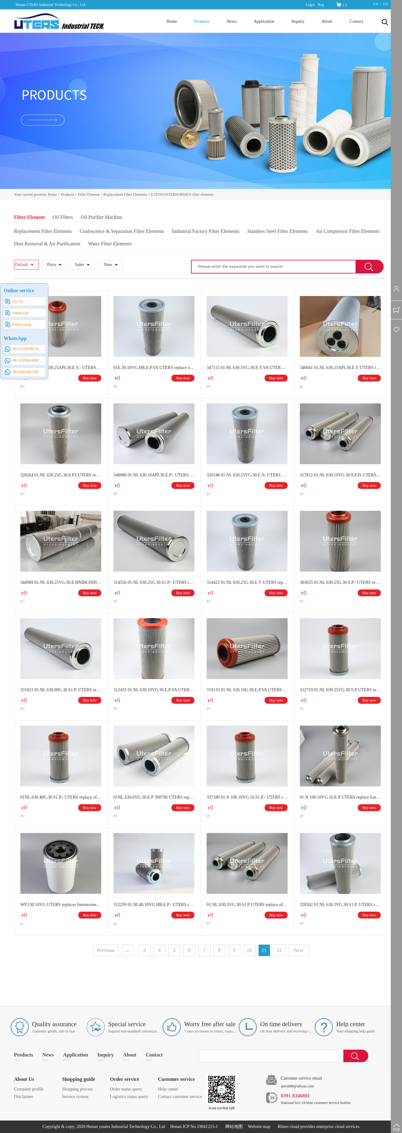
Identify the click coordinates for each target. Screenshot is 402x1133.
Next (298, 950)
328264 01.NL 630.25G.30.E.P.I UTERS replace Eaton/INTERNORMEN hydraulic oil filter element (60, 475)
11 (264, 950)
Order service (124, 1079)
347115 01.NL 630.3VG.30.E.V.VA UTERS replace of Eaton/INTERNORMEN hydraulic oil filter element (247, 367)
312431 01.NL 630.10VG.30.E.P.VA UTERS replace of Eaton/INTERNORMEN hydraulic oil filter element (153, 689)
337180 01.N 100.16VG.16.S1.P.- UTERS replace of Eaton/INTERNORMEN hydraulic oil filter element (247, 797)
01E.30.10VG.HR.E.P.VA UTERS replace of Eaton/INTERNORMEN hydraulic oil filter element (153, 367)
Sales (79, 264)
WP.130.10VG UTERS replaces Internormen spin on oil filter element (60, 904)
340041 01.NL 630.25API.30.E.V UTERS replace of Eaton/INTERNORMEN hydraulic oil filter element (340, 367)
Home (171, 21)
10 (249, 950)
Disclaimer (23, 1096)
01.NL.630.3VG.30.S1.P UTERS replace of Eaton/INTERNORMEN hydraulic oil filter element (247, 904)
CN (375, 4)
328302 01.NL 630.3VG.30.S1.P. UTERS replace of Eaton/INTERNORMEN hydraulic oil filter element (340, 904)
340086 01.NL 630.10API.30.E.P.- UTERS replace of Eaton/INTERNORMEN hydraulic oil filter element (153, 475)
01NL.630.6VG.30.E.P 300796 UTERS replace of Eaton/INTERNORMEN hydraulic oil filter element (153, 797)
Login (310, 4)
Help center (168, 1089)
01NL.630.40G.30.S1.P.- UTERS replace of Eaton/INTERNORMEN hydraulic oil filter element (60, 797)
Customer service (176, 1079)
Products (67, 194)
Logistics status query (129, 1096)
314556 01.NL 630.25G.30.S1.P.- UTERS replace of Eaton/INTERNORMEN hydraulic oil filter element (153, 582)
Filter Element (88, 194)
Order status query (126, 1089)
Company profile (29, 1089)
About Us (24, 1079)
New (108, 264)
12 (279, 950)
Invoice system (75, 1096)
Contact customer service (180, 1096)
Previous (106, 950)
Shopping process (77, 1089)
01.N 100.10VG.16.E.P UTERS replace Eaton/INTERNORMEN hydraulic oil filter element (340, 797)
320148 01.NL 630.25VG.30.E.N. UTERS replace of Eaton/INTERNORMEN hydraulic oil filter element (247, 475)
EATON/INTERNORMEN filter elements (182, 194)
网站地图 (233, 1126)
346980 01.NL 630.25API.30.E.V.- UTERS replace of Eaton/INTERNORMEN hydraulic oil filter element (60, 367)
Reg (321, 4)
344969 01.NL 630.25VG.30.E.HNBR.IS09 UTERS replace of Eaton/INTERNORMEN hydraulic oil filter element (60, 582)
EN (385, 4)
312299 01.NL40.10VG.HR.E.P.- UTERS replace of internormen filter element (153, 904)
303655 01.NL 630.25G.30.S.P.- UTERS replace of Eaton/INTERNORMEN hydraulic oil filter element (340, 582)
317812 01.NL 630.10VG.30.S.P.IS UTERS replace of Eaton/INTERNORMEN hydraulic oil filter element (340, 475)
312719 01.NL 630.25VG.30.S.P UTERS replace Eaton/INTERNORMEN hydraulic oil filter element (340, 689)
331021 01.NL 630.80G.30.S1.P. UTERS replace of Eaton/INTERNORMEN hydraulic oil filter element (60, 689)
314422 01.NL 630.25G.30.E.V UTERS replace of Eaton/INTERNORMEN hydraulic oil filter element (247, 582)
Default (21, 264)
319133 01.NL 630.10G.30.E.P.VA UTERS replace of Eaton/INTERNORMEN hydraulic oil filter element (247, 689)
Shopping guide (78, 1079)
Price (51, 264)
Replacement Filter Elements (125, 194)
